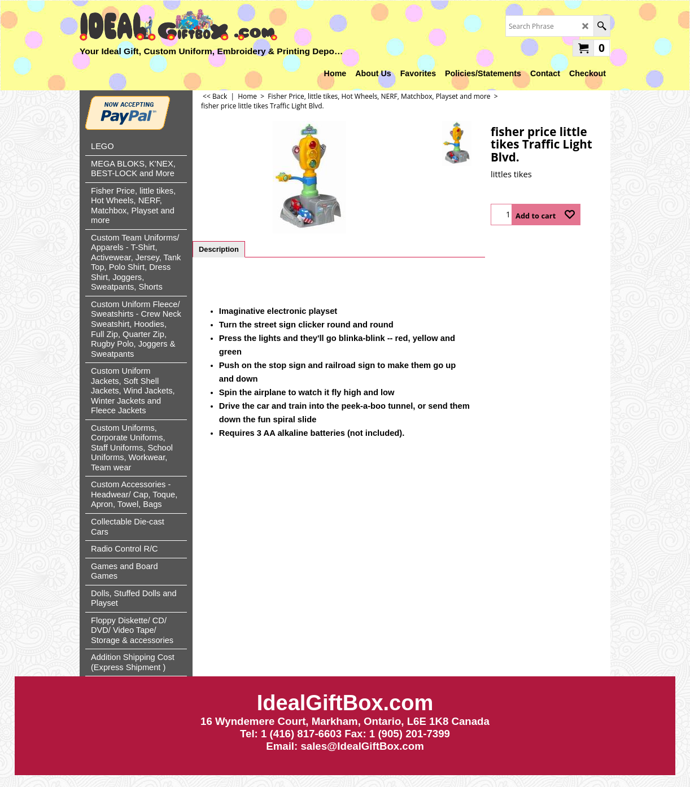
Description (219, 249)
